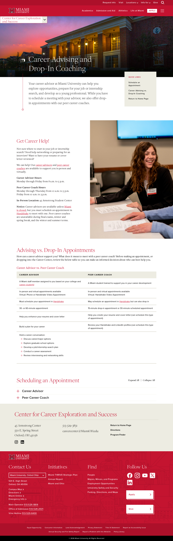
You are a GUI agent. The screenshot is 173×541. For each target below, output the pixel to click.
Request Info (109, 2)
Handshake (23, 213)
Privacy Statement (95, 528)
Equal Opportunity (34, 528)
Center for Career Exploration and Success (21, 19)
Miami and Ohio (56, 483)
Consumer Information (53, 528)
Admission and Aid (105, 10)
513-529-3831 (70, 425)
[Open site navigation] (162, 11)
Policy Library (119, 532)
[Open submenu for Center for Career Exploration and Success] (44, 19)
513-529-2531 (36, 509)
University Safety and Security (103, 488)
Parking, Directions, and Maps (103, 492)
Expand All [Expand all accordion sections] (133, 380)
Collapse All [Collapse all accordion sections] (149, 380)
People (91, 475)
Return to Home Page (138, 99)
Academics (87, 10)
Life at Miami (137, 10)
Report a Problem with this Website (97, 532)
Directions (115, 430)
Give (155, 2)
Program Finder (118, 434)
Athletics (123, 10)
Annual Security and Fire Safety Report (64, 532)
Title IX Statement (112, 528)
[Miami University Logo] (19, 10)
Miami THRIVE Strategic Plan (63, 475)
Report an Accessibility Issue (134, 528)
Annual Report (55, 479)
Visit (121, 2)
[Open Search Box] (162, 2)
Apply (152, 10)
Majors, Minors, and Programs (103, 479)
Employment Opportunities (101, 483)
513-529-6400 (29, 513)
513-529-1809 (31, 504)
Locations (131, 2)
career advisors (44, 165)
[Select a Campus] (27, 475)
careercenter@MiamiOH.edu (80, 431)
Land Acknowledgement (75, 528)
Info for (144, 2)
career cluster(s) (26, 284)
